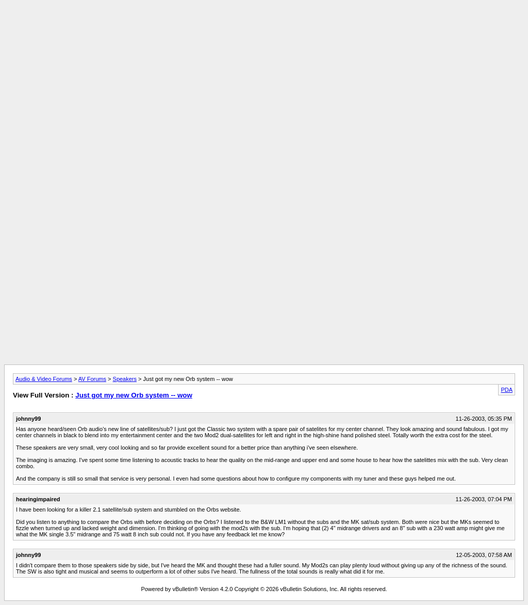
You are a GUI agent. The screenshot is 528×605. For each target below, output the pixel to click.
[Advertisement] (264, 27)
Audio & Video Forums (43, 379)
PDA (507, 390)
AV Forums (92, 379)
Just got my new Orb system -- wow (133, 395)
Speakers (125, 379)
